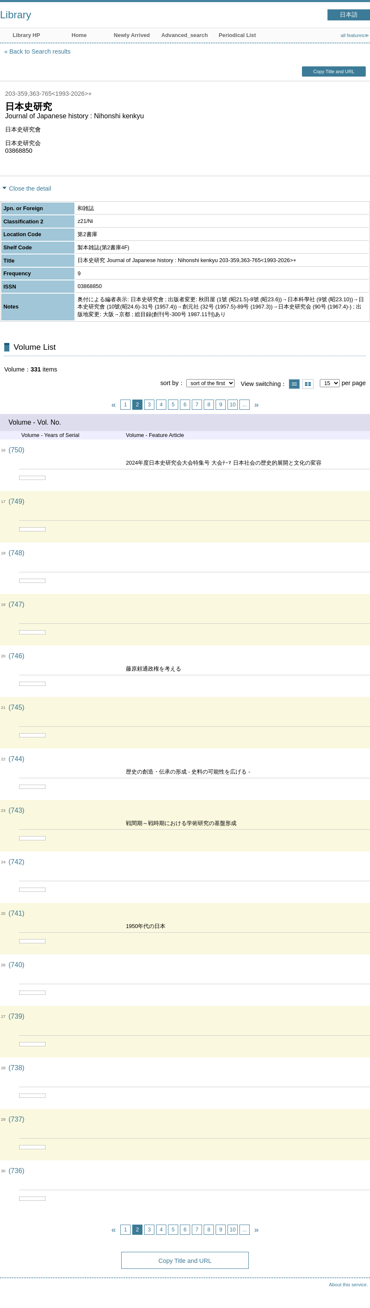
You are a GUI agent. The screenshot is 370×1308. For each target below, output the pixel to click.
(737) (16, 1119)
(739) (16, 1016)
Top (355, 1293)
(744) (16, 759)
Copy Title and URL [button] (333, 71)
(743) (16, 810)
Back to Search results (40, 51)
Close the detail (30, 188)
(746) (16, 656)
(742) (16, 861)
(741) (16, 913)
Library (15, 14)
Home (79, 35)
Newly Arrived (132, 35)
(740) (16, 964)
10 (233, 404)
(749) (16, 501)
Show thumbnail (307, 384)
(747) (16, 604)
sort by (169, 383)
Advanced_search (184, 35)
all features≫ (355, 35)
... (244, 404)
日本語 (349, 14)
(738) (16, 1067)
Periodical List (237, 35)
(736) (16, 1170)
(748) (16, 553)
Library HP (26, 35)
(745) (16, 707)
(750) (16, 450)
